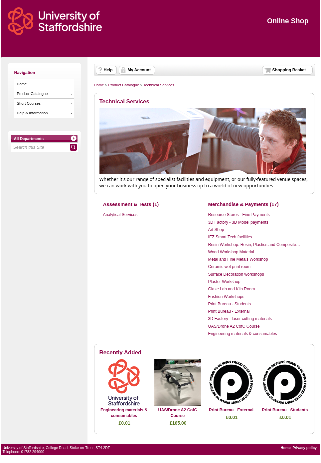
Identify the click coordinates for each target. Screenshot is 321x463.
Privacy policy (304, 448)
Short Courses (29, 103)
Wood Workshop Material (231, 252)
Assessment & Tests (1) (131, 204)
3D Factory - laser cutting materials (240, 318)
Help (108, 70)
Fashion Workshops (226, 296)
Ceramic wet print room (229, 266)
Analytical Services (120, 214)
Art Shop (216, 229)
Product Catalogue (32, 94)
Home (22, 84)
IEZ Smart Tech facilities (230, 237)
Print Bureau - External (229, 311)
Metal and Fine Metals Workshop (238, 259)
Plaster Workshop (224, 281)
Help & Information (32, 113)
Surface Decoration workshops (236, 274)
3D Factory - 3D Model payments (238, 222)
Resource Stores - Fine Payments (239, 214)
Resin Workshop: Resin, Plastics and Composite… (254, 244)
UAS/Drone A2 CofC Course (234, 326)
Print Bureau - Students (229, 304)
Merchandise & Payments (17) (243, 204)
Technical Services (158, 85)
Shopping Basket (289, 70)
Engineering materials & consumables (242, 333)
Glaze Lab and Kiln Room (231, 289)
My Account (139, 70)
